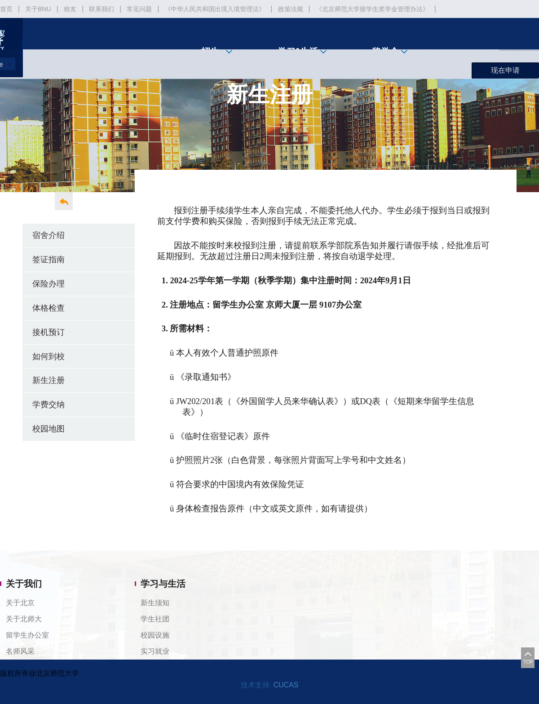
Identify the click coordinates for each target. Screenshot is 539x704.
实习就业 (155, 651)
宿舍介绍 (48, 235)
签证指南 (48, 259)
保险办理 (48, 283)
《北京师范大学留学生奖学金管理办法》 (372, 9)
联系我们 (101, 9)
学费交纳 (48, 404)
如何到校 (48, 356)
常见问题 (139, 9)
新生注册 (48, 380)
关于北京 (20, 603)
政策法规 (290, 9)
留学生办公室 (27, 635)
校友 (70, 9)
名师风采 (20, 651)
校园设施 (155, 635)
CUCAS (285, 685)
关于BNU (38, 9)
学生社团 (155, 619)
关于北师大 (24, 619)
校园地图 (48, 428)
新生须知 (155, 603)
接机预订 (48, 332)
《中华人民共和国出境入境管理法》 (214, 9)
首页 (6, 9)
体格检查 (48, 308)
